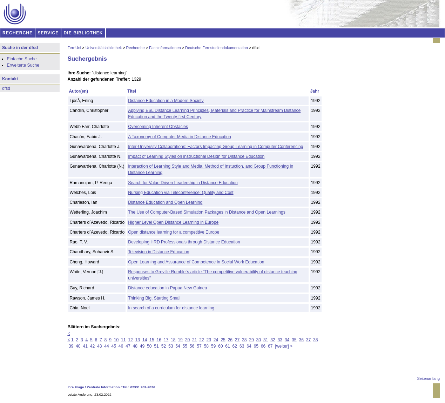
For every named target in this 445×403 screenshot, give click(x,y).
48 (135, 346)
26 (230, 339)
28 (244, 339)
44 (106, 346)
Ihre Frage (75, 387)
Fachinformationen (165, 48)
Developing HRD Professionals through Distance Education (184, 242)
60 (220, 346)
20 (187, 339)
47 (128, 346)
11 (123, 339)
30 (258, 339)
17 (166, 339)
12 (130, 339)
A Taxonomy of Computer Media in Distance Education (179, 136)
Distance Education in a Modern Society (166, 100)
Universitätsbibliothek (104, 48)
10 (116, 339)
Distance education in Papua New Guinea (167, 288)
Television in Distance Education (158, 251)
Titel (131, 91)
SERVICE (48, 33)
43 (99, 346)
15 (151, 339)
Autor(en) (78, 91)
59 (213, 346)
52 (163, 346)
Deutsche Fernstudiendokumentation (216, 48)
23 (209, 339)
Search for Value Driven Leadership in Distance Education (183, 182)
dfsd (6, 88)
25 (223, 339)
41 (85, 346)
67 (270, 346)
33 (280, 339)
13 (137, 339)
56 (192, 346)
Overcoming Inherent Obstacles (158, 126)
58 (206, 346)
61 (227, 346)
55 (185, 346)
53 (170, 346)
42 (92, 346)
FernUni (74, 48)
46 (121, 346)
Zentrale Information (103, 387)
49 (142, 346)
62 (234, 346)
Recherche (135, 48)
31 (265, 339)
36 (301, 339)
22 (201, 339)
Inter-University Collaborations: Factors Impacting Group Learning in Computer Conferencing (215, 146)
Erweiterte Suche (23, 65)
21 (194, 339)
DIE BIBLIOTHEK (83, 33)
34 (287, 339)
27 (237, 339)
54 (177, 346)
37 (308, 339)
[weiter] (282, 346)
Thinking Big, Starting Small (154, 298)
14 (144, 339)
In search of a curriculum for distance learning (171, 307)
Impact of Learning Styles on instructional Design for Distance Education (196, 156)
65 (256, 346)
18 (173, 339)
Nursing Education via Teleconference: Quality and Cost (180, 192)
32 (272, 339)
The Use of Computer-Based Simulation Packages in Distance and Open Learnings (206, 212)
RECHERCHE (17, 33)
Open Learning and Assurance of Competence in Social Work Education (196, 262)
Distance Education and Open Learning (165, 202)
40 (78, 346)
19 (180, 339)
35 (294, 339)
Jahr (314, 91)
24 (216, 339)
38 (315, 339)
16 (158, 339)
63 (242, 346)
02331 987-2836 (142, 387)
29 (251, 339)
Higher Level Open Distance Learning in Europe (173, 222)
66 (263, 346)
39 (71, 346)
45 (114, 346)
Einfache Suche (21, 58)
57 (199, 346)
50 (149, 346)
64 (249, 346)
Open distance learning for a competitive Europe (173, 232)
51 (156, 346)
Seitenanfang (428, 378)
